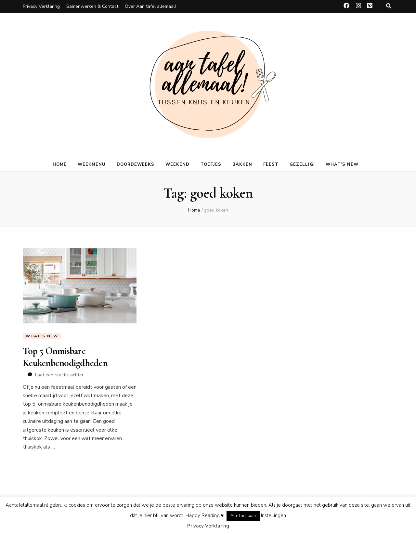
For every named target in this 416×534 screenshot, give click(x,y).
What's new (42, 336)
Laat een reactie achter (59, 375)
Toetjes (211, 164)
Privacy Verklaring (41, 6)
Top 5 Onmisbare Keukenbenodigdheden (65, 357)
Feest (271, 164)
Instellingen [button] (273, 515)
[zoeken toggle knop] (388, 6)
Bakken (242, 164)
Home (60, 164)
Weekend (177, 164)
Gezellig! (302, 164)
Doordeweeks (135, 164)
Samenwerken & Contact (92, 6)
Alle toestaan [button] (243, 516)
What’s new (342, 164)
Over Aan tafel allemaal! (150, 6)
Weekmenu (92, 164)
